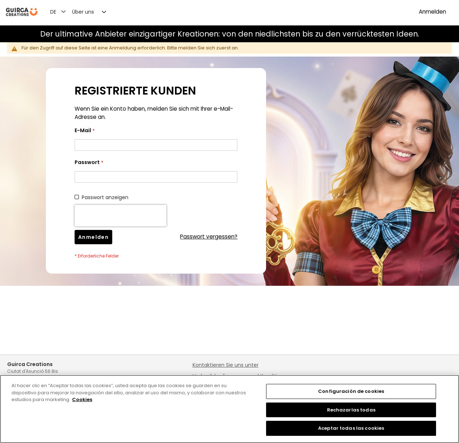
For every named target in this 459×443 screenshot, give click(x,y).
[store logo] (22, 12)
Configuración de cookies (351, 391)
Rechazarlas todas (351, 409)
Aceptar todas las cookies (351, 428)
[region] (229, 409)
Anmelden (432, 11)
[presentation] (120, 215)
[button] (62, 11)
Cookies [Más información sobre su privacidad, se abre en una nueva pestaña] (82, 399)
